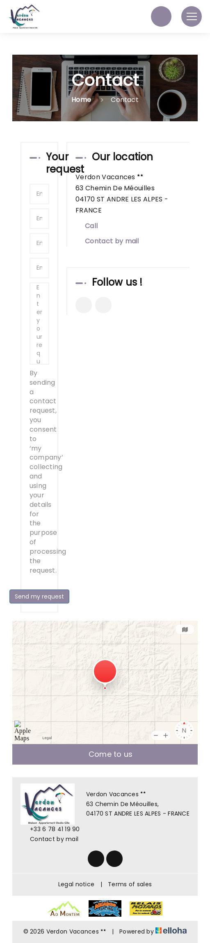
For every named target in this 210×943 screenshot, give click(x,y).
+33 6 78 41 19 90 (50, 829)
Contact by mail (112, 241)
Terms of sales (130, 884)
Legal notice (76, 884)
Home (81, 99)
